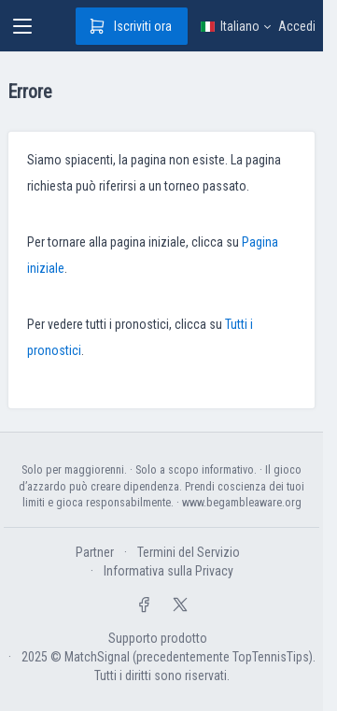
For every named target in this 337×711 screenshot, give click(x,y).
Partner (95, 552)
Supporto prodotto (157, 638)
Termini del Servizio (188, 552)
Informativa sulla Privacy (168, 570)
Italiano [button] (227, 26)
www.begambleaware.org (242, 502)
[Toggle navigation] (22, 26)
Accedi (297, 26)
